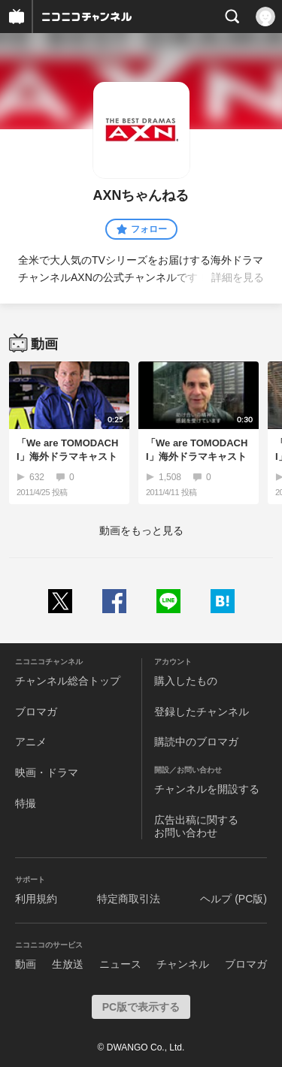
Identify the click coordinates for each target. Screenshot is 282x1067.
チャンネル (182, 964)
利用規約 (36, 899)
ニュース (120, 964)
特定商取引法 (128, 899)
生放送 (67, 964)
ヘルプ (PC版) (233, 899)
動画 (25, 964)
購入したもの (185, 681)
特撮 (25, 803)
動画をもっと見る (141, 530)
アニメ (31, 742)
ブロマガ (36, 712)
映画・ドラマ (46, 772)
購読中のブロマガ (196, 742)
